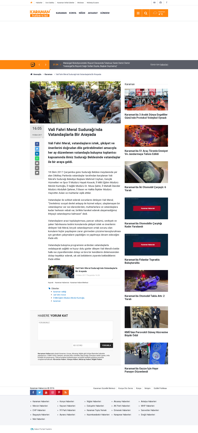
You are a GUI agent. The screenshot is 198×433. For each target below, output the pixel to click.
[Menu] (138, 13)
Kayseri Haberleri (67, 406)
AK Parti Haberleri (122, 406)
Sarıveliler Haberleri (150, 410)
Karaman (61, 13)
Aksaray (93, 13)
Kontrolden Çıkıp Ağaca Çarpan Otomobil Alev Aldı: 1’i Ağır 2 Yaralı (92, 64)
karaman (57, 301)
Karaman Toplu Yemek (97, 410)
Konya (72, 13)
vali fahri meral (59, 295)
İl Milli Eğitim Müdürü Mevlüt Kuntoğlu (68, 298)
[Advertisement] (99, 41)
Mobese (80, 3)
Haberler (39, 3)
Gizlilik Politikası (160, 388)
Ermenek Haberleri (122, 410)
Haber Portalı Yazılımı (43, 429)
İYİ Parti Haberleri (67, 410)
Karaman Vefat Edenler (65, 3)
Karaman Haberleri (41, 401)
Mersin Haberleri (40, 406)
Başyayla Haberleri (41, 414)
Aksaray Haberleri (122, 401)
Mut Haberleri (39, 419)
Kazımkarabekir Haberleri (98, 414)
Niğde (82, 13)
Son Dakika (50, 3)
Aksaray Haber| (85, 359)
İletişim (148, 388)
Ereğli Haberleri (148, 414)
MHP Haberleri (147, 406)
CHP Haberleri (39, 410)
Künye (138, 388)
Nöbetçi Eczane (93, 3)
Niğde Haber (97, 359)
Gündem (104, 13)
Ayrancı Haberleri (67, 414)
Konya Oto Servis (125, 388)
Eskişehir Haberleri (95, 406)
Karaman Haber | (60, 359)
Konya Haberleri (67, 401)
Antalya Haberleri (148, 401)
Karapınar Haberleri (122, 414)
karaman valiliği (59, 292)
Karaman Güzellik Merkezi (104, 388)
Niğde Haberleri (94, 401)
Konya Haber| (73, 359)
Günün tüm (159, 64)
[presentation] (39, 64)
